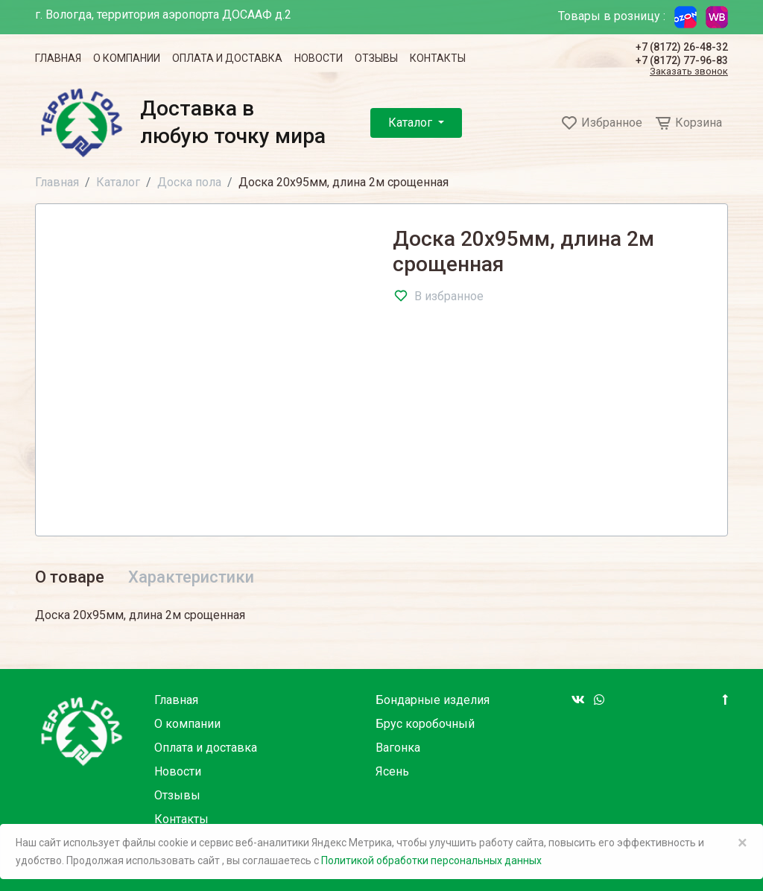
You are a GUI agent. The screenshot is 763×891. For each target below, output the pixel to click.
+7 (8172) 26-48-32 (682, 47)
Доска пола (189, 182)
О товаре (69, 577)
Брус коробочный (425, 724)
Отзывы (376, 58)
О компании (126, 58)
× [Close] (742, 842)
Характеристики (191, 577)
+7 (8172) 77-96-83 (682, 60)
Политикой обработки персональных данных (431, 860)
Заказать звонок (689, 72)
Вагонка (398, 748)
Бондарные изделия (433, 700)
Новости (318, 58)
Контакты (438, 58)
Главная (58, 58)
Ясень (392, 771)
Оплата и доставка (227, 58)
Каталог (411, 122)
